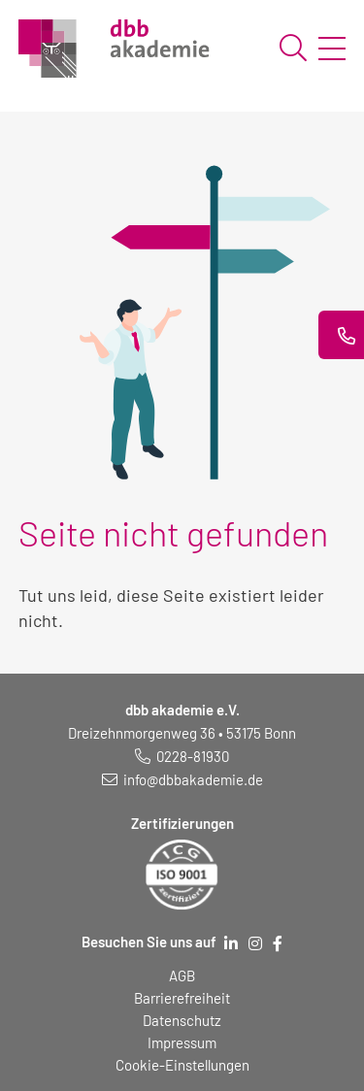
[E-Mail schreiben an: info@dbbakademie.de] (182, 779)
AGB (182, 975)
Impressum (182, 1042)
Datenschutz (182, 1020)
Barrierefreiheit (182, 998)
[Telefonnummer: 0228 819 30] (182, 756)
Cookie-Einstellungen (182, 1065)
